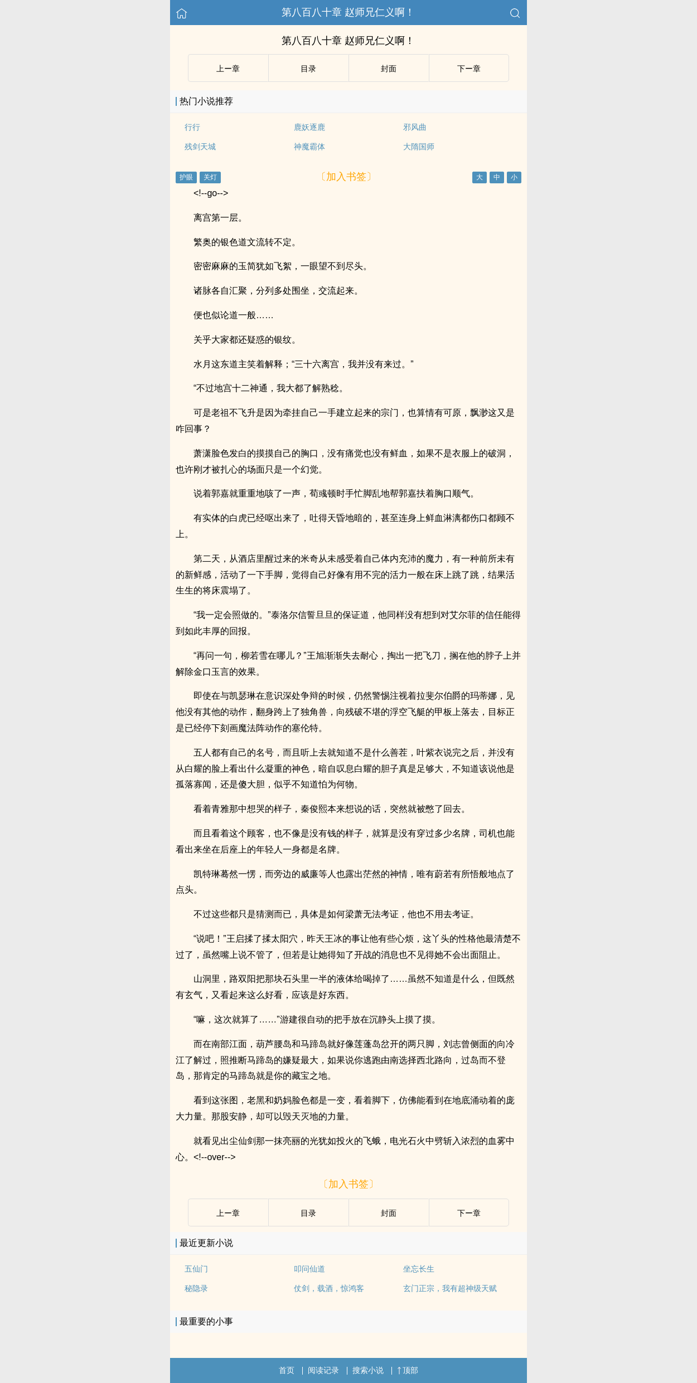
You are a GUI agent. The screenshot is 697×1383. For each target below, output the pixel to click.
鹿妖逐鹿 (309, 127)
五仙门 (196, 1268)
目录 (308, 68)
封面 (388, 68)
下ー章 (469, 68)
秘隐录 (196, 1288)
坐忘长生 (418, 1268)
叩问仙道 (309, 1268)
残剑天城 (200, 146)
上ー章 (228, 68)
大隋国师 (418, 146)
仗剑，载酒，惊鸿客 (329, 1288)
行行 (192, 127)
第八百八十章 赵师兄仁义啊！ (348, 12)
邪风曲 (415, 127)
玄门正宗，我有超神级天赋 (450, 1288)
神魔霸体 (309, 146)
